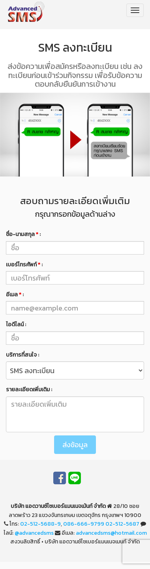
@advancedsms (34, 533)
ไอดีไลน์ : (16, 324)
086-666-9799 (83, 524)
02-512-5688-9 (40, 524)
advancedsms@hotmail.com (111, 533)
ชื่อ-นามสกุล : (23, 234)
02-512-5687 (122, 524)
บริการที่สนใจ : (22, 355)
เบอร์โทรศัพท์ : (24, 264)
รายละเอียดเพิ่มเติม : (29, 389)
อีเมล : (15, 294)
